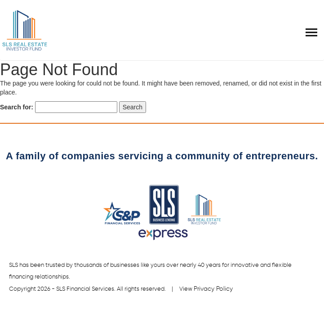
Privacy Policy (213, 289)
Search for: (16, 107)
